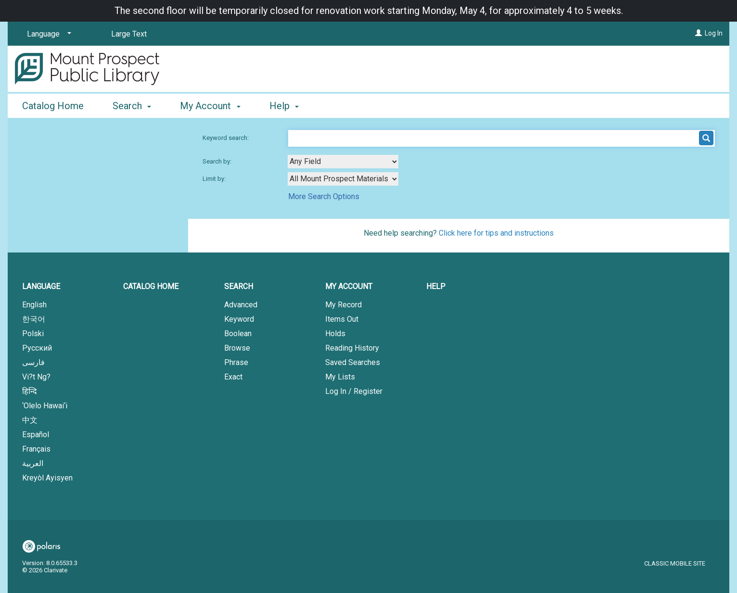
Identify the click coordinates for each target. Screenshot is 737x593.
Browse (237, 348)
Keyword (239, 319)
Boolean (238, 333)
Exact (233, 376)
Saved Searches (352, 362)
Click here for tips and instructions (496, 233)
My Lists (340, 376)
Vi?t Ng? (36, 376)
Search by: (218, 161)
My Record (343, 304)
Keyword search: (226, 137)
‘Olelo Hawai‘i (44, 405)
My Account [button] (210, 106)
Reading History (352, 348)
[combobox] (343, 161)
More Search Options (323, 196)
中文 (30, 420)
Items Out (341, 319)
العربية (32, 463)
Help (435, 286)
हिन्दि (29, 391)
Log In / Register (353, 391)
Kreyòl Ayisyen (47, 477)
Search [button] (132, 106)
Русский (37, 348)
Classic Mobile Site (674, 563)
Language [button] (41, 286)
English (34, 304)
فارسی (33, 362)
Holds (335, 333)
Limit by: (215, 178)
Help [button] (284, 106)
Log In (714, 33)
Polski (33, 333)
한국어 (33, 319)
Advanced (240, 304)
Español (35, 434)
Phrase (236, 362)
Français (36, 449)
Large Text (129, 33)
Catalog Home (53, 106)
